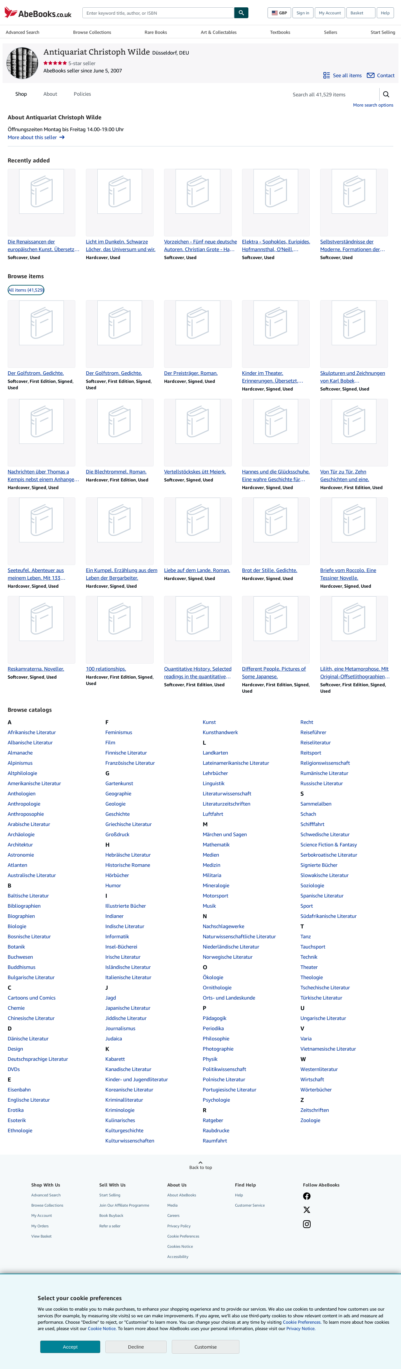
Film (110, 742)
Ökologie (213, 977)
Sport (306, 906)
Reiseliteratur (315, 742)
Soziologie (312, 885)
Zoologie (310, 1120)
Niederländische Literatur (231, 946)
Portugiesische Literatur (229, 1089)
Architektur (20, 844)
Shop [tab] (21, 95)
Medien (211, 855)
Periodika (213, 1028)
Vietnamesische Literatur (328, 1048)
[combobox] (158, 12)
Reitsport (310, 752)
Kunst (209, 722)
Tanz (305, 936)
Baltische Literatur (28, 895)
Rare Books (156, 32)
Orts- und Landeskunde (229, 997)
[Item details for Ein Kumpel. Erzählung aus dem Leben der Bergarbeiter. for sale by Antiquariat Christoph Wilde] (122, 539)
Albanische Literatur (30, 742)
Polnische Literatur (224, 1079)
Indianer (114, 916)
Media (172, 1205)
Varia (306, 1038)
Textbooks (280, 32)
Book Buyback (111, 1215)
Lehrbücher (215, 773)
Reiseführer (313, 732)
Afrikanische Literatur (32, 732)
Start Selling (383, 32)
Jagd (110, 997)
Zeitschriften (314, 1110)
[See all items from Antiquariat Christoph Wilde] (342, 75)
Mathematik (216, 844)
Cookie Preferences (183, 1236)
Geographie (118, 793)
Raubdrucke (216, 1130)
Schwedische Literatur (325, 834)
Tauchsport (312, 946)
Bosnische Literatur (29, 936)
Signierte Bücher (318, 865)
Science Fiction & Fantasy (328, 844)
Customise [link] (205, 1347)
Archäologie (21, 834)
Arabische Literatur (29, 824)
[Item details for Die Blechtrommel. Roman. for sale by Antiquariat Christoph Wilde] (122, 437)
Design (15, 1048)
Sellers (330, 32)
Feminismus (118, 732)
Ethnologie (20, 1130)
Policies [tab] (82, 95)
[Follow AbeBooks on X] (307, 1210)
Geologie (115, 803)
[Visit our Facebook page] (307, 1197)
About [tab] (50, 95)
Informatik (117, 936)
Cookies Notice (180, 1246)
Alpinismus (20, 763)
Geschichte (117, 814)
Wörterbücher (316, 1089)
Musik (209, 906)
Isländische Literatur (128, 967)
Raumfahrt (215, 1140)
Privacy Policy (179, 1226)
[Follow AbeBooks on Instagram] (307, 1224)
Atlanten (17, 865)
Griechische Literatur (128, 824)
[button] (386, 94)
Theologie (311, 977)
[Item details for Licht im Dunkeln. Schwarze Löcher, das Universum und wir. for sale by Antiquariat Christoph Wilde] (122, 211)
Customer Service (250, 1205)
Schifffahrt (312, 824)
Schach (308, 814)
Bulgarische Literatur (31, 977)
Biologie (17, 926)
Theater (309, 967)
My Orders (40, 1226)
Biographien (21, 916)
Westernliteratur (319, 1069)
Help (385, 12)
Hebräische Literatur (128, 855)
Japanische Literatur (127, 1008)
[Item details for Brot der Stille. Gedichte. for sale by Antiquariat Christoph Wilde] (278, 535)
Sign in (303, 12)
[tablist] (53, 94)
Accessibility (177, 1256)
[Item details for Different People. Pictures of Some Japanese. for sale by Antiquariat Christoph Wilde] (278, 638)
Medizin (211, 865)
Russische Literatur (321, 783)
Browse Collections (92, 32)
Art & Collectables (219, 32)
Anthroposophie (26, 814)
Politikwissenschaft (224, 1069)
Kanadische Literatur (128, 1069)
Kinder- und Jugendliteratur (136, 1079)
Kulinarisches (120, 1120)
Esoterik (17, 1120)
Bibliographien (24, 906)
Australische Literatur (32, 875)
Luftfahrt (213, 814)
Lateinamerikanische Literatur (236, 763)
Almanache (20, 752)
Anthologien (21, 793)
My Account (330, 12)
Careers (173, 1215)
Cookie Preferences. (302, 1322)
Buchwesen (20, 957)
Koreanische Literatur (129, 1089)
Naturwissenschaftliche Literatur (239, 936)
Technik (308, 957)
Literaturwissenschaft (227, 793)
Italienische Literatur (128, 977)
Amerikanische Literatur (34, 783)
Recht (306, 722)
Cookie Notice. (102, 1328)
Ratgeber (213, 1120)
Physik (210, 1059)
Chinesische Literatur (31, 1018)
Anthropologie (24, 803)
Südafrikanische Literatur (328, 916)
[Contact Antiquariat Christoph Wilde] (381, 75)
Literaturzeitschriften (226, 803)
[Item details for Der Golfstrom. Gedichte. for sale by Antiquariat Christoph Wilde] (44, 338)
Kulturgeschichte (124, 1130)
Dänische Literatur (28, 1038)
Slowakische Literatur (324, 875)
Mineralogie (216, 885)
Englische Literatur (29, 1100)
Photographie (218, 1048)
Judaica (113, 1038)
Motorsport (215, 895)
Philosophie (216, 1038)
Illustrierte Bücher (125, 906)
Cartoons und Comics (32, 997)
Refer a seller (109, 1226)
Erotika (16, 1110)
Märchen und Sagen (225, 834)
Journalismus (120, 1028)
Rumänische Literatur (324, 773)
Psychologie (216, 1100)
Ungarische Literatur (323, 1018)
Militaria (212, 875)
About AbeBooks (181, 1195)
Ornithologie (217, 987)
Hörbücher (117, 875)
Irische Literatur (122, 957)
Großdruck (117, 834)
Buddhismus (21, 967)
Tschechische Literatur (325, 987)
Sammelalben (315, 803)
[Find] (241, 12)
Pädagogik (214, 1018)
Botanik (16, 946)
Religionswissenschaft (325, 763)
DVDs (14, 1069)
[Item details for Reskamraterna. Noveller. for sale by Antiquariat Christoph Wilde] (44, 634)
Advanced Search (22, 32)
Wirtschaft (312, 1079)
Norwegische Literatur (228, 957)
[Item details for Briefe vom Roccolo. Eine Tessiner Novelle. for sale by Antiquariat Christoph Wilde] (356, 539)
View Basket (41, 1236)
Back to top (200, 1167)
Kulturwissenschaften (129, 1140)
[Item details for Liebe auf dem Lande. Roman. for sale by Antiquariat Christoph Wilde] (200, 535)
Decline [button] (136, 1347)
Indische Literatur (124, 926)
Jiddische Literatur (126, 1018)
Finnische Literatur (126, 752)
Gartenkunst (119, 783)
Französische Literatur (130, 763)
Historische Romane (127, 865)
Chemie (16, 1008)
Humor (113, 885)
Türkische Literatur (321, 997)
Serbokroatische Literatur (328, 855)
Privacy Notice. (300, 1328)
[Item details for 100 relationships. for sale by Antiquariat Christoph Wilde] (122, 634)
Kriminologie (119, 1110)
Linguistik (213, 783)
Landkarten (215, 752)
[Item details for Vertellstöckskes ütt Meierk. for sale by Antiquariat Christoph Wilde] (200, 437)
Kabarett (115, 1059)
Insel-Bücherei (121, 946)
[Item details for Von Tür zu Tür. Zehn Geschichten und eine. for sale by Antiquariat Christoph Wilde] (356, 441)
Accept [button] (70, 1347)
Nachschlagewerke (223, 926)
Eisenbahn (19, 1089)
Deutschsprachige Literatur (38, 1059)
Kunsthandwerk (220, 732)
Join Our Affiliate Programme (124, 1205)
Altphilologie (22, 773)
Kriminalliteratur (124, 1100)
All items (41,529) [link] (26, 290)
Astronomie (21, 855)
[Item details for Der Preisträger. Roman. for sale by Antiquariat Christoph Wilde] (200, 338)
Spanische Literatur (322, 895)
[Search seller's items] (328, 94)
